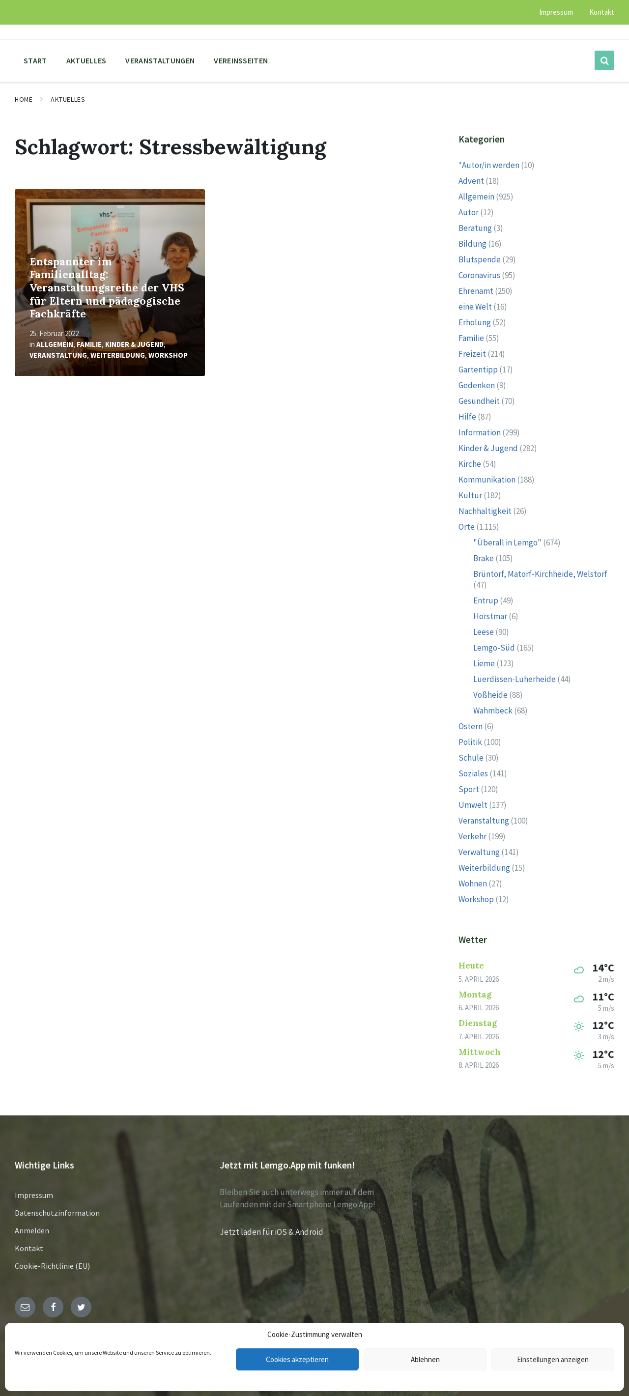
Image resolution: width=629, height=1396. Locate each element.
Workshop (168, 355)
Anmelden (32, 1230)
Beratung (475, 228)
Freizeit (472, 353)
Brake (483, 558)
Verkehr (472, 836)
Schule (471, 757)
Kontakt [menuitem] (601, 12)
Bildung (472, 243)
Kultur (470, 495)
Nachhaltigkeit (485, 511)
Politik (470, 742)
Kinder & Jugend (134, 344)
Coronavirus (479, 275)
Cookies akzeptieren (297, 1359)
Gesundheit (479, 401)
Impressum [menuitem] (556, 12)
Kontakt (29, 1248)
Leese (483, 632)
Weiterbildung (117, 355)
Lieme (484, 663)
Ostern (470, 726)
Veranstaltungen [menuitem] (160, 60)
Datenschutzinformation (57, 1213)
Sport (468, 789)
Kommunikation (486, 479)
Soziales (473, 773)
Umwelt (472, 804)
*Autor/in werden (488, 165)
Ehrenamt (475, 290)
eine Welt (475, 306)
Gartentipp (478, 369)
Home (23, 99)
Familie (89, 344)
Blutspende (479, 259)
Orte (466, 526)
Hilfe (467, 416)
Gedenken (476, 385)
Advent (471, 180)
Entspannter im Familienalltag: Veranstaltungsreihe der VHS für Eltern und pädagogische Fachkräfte (106, 287)
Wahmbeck (493, 710)
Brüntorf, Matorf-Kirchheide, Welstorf (540, 574)
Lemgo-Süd (494, 647)
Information (479, 432)
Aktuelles (68, 99)
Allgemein (54, 344)
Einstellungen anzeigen (553, 1359)
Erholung (474, 322)
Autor (468, 212)
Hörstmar (490, 616)
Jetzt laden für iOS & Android (271, 1231)
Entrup (485, 600)
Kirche (469, 463)
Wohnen (472, 883)
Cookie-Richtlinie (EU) (52, 1266)
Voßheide (490, 694)
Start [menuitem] (35, 60)
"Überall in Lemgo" (507, 542)
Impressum (34, 1195)
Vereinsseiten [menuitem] (241, 60)
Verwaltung (479, 852)
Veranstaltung (58, 355)
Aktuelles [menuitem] (86, 60)
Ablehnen (425, 1359)
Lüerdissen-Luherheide (514, 679)
